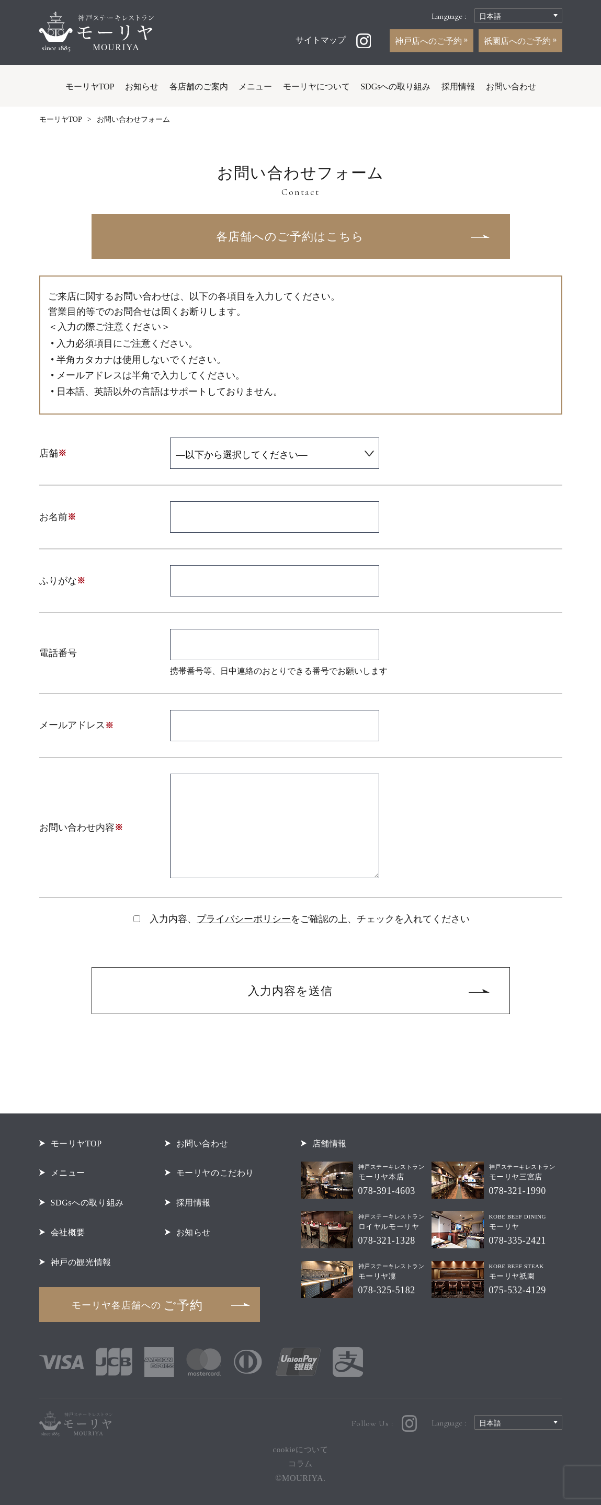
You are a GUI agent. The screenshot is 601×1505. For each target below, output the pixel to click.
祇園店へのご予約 (518, 41)
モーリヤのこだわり (215, 1172)
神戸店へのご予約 (429, 41)
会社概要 (68, 1232)
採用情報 (458, 86)
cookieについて (300, 1449)
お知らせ (141, 86)
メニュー (255, 86)
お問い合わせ (511, 86)
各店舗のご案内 (198, 86)
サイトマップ (321, 40)
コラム (300, 1464)
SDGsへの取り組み (395, 86)
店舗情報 (329, 1143)
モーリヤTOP (90, 86)
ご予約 (137, 1305)
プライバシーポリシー (244, 919)
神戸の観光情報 (81, 1262)
